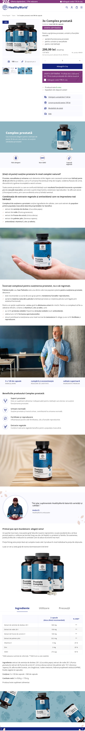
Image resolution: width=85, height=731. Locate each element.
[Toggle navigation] (81, 7)
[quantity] (62, 60)
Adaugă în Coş (62, 66)
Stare (13, 15)
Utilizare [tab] (44, 608)
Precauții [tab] (64, 608)
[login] (72, 7)
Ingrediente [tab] (22, 608)
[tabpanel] (42, 648)
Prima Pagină (6, 15)
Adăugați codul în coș (72, 2)
